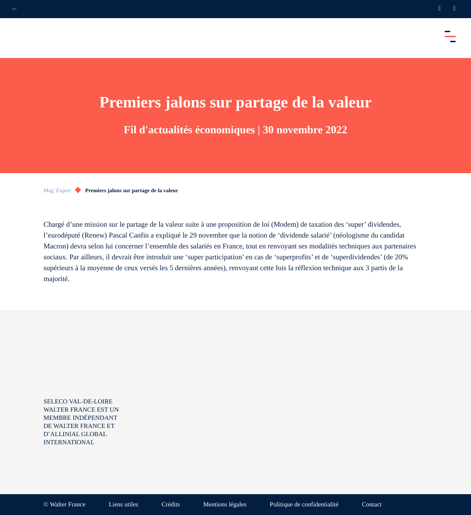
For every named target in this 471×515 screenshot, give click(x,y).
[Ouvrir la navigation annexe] (14, 9)
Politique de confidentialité (304, 504)
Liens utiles (123, 504)
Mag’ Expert (57, 190)
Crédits (170, 504)
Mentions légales (224, 504)
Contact (372, 504)
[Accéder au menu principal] (450, 36)
